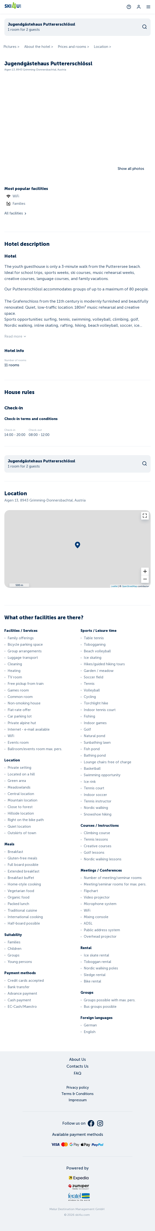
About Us (77, 1059)
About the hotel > (38, 47)
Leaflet (114, 586)
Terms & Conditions (77, 1094)
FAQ (77, 1073)
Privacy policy (77, 1087)
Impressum (78, 1100)
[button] (145, 571)
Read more (15, 336)
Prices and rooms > (73, 47)
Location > (102, 47)
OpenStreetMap (129, 586)
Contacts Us (77, 1066)
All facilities (15, 213)
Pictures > (11, 47)
